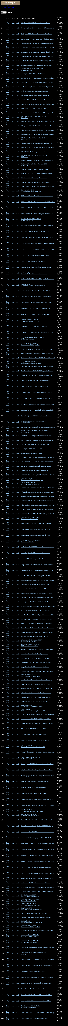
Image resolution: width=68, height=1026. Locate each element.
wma (13, 23)
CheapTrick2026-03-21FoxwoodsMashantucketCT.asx (36, 995)
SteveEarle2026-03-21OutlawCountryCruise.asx (35, 734)
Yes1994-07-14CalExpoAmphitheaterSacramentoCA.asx (37, 878)
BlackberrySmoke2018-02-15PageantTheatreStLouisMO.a (37, 615)
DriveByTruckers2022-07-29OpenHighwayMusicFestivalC (30, 895)
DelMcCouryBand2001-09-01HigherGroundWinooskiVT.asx (30, 904)
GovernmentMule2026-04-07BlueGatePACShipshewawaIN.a (31, 362)
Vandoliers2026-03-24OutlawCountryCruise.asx (35, 636)
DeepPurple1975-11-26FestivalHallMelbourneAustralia (37, 564)
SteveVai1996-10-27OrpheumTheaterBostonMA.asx (36, 435)
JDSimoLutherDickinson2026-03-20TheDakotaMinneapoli (38, 358)
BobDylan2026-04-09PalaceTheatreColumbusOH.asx (36, 34)
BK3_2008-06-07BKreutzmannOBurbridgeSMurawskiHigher (34, 710)
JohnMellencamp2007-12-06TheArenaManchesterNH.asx (37, 134)
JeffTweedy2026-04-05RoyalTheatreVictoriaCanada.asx (37, 196)
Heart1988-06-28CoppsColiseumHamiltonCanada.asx (36, 326)
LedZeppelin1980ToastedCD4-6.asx (31, 448)
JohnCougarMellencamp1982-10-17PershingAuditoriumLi (37, 147)
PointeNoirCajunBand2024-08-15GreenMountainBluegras (37, 496)
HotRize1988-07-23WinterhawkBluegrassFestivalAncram (37, 279)
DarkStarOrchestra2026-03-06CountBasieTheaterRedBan (37, 917)
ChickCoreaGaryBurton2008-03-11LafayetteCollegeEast (37, 977)
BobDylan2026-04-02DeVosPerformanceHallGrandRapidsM (33, 746)
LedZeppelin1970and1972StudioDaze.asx (33, 73)
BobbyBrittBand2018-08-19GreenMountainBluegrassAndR (30, 926)
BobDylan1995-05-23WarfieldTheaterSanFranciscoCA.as (37, 873)
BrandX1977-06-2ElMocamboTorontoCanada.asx (35, 610)
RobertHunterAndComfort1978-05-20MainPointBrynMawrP (31, 758)
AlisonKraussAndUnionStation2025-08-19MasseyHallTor (37, 714)
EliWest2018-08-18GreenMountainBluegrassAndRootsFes (37, 861)
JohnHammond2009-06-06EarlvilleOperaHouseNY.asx (36, 143)
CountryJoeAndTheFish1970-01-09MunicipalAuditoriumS (38, 947)
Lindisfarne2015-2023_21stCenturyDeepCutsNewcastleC (37, 43)
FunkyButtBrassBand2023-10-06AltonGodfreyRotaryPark (37, 849)
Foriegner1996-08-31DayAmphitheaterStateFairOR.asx (37, 688)
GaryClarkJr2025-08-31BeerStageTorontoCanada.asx (36, 684)
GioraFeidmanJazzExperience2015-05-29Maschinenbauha (37, 404)
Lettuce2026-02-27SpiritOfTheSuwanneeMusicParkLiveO (37, 47)
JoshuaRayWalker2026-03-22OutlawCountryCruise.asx (37, 671)
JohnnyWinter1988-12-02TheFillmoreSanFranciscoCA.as (37, 126)
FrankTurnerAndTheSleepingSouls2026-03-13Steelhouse (37, 838)
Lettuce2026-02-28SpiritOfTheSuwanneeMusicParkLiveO (37, 186)
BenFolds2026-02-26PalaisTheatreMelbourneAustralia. (37, 623)
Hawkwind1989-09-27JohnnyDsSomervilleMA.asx (35, 380)
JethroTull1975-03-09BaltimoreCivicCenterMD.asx (35, 182)
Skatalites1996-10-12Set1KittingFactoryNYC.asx (35, 658)
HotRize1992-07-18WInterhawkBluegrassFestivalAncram (37, 249)
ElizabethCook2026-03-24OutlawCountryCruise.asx (36, 693)
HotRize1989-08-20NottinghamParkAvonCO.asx (35, 255)
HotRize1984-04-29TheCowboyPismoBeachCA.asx (36, 302)
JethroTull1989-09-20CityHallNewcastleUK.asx (35, 781)
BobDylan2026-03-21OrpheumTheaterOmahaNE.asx (36, 1001)
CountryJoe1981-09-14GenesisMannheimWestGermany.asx (32, 479)
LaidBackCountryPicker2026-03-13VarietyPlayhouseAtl (37, 87)
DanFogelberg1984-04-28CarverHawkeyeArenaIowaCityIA (31, 921)
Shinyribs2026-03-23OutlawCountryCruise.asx (34, 654)
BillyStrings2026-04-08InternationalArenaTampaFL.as (36, 375)
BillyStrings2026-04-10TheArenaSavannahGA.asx (35, 23)
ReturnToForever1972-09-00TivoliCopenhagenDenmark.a (37, 349)
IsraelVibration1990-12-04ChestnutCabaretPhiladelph (36, 680)
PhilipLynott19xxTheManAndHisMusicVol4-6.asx (35, 529)
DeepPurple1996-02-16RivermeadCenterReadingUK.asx (37, 799)
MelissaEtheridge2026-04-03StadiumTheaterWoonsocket (37, 547)
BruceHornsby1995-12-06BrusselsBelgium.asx (34, 1018)
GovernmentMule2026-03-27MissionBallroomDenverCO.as (30, 814)
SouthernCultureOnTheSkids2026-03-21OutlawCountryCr (37, 649)
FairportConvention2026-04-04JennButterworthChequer (37, 509)
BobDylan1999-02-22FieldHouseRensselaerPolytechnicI (37, 867)
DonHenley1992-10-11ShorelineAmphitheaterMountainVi (37, 461)
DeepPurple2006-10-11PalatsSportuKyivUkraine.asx (36, 793)
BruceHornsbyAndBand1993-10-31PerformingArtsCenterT (30, 1006)
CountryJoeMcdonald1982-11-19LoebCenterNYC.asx (36, 593)
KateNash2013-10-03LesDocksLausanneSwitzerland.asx (37, 100)
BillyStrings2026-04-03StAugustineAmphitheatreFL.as (37, 723)
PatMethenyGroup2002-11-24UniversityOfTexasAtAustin (37, 28)
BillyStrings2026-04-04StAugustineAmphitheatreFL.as (37, 632)
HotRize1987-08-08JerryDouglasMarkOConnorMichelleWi (33, 284)
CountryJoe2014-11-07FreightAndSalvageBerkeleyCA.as (37, 474)
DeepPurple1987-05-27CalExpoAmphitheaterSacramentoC (32, 908)
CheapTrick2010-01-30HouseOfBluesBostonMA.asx (36, 983)
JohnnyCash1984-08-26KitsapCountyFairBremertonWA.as (38, 505)
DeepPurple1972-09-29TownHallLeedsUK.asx (34, 701)
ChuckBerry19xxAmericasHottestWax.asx (33, 971)
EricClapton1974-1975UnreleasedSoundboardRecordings (37, 855)
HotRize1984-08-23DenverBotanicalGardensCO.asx (36, 296)
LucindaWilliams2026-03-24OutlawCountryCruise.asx (36, 662)
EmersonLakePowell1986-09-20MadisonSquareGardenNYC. (30, 320)
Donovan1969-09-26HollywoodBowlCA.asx (34, 559)
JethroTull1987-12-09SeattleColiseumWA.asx (34, 787)
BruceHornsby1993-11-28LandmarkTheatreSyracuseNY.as (38, 606)
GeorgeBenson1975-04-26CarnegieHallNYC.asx (35, 584)
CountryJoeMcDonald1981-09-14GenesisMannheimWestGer (30, 518)
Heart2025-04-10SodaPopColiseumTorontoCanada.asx (36, 314)
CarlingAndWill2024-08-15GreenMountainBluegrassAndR (30, 483)
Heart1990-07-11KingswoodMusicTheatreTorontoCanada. (37, 308)
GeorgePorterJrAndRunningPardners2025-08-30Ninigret (37, 826)
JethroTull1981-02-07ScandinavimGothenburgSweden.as (37, 173)
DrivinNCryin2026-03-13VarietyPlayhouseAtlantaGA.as (37, 891)
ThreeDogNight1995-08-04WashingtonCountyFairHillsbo (37, 775)
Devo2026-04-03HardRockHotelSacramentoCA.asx (36, 466)
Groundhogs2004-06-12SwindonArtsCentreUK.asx (35, 553)
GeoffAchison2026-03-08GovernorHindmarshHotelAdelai (37, 832)
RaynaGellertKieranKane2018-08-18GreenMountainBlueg (37, 820)
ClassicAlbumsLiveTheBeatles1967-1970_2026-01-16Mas (38, 959)
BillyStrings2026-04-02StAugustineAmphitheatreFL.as (37, 770)
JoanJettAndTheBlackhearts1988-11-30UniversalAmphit (37, 160)
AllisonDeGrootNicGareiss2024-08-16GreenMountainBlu (37, 628)
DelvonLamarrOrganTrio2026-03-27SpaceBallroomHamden (31, 900)
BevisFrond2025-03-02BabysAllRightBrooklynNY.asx (36, 576)
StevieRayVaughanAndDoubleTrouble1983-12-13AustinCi (38, 427)
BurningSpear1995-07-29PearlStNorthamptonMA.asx (36, 602)
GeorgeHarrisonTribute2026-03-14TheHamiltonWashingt (37, 580)
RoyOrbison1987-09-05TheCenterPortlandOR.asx (35, 883)
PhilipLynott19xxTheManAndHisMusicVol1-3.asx (35, 535)
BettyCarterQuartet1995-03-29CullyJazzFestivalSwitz (36, 619)
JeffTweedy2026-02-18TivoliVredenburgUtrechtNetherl (37, 208)
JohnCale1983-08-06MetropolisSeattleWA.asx (34, 152)
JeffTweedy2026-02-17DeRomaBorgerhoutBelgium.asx (37, 213)
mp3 (17, 23)
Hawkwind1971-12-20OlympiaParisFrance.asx (34, 386)
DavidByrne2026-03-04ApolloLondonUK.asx (34, 913)
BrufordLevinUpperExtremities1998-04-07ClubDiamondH (38, 487)
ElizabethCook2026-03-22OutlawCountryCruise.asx (36, 697)
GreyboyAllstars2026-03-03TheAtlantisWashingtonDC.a (37, 392)
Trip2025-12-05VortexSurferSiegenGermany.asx (35, 728)
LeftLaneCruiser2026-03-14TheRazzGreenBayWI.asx (36, 65)
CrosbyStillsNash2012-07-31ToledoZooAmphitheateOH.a (37, 237)
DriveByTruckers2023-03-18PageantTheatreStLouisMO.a (37, 457)
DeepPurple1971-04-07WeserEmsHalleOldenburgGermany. (32, 705)
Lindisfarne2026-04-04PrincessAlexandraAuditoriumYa (37, 500)
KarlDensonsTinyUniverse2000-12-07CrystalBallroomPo (37, 104)
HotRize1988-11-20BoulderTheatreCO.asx (33, 261)
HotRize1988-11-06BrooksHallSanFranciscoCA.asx (36, 267)
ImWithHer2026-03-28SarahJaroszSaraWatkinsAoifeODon (32, 810)
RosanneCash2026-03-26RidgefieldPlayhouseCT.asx (36, 719)
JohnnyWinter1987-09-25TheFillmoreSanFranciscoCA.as (37, 130)
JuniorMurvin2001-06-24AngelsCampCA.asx (34, 108)
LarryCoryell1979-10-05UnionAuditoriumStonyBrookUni (37, 78)
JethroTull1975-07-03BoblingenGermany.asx (34, 178)
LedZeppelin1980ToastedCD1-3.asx (31, 453)
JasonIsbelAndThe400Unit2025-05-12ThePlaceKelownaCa (31, 219)
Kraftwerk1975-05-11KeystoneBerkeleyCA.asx (34, 91)
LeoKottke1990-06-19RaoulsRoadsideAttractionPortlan (37, 56)
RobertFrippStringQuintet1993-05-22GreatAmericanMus (37, 440)
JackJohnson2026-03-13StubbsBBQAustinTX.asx (35, 231)
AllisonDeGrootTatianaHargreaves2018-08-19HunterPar (37, 930)
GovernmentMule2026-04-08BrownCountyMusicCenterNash (31, 190)
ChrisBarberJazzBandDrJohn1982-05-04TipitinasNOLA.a (37, 597)
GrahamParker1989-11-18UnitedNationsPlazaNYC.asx (36, 398)
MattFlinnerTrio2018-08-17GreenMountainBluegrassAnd (37, 843)
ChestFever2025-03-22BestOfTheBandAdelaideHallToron (37, 570)
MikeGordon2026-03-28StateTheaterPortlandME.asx (36, 523)
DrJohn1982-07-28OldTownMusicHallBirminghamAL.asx (37, 887)
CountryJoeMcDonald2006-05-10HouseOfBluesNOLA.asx (30, 935)
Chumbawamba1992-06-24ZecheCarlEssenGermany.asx (37, 965)
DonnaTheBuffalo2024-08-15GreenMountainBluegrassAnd (30, 344)
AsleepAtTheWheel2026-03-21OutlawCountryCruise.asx (37, 752)
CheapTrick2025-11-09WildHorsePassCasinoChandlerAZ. (37, 805)
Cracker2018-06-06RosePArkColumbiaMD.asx (34, 589)
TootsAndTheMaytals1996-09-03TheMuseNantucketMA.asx (30, 645)
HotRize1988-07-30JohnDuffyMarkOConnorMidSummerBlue (34, 273)
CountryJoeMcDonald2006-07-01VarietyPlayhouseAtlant (37, 514)
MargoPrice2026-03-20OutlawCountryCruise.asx (35, 740)
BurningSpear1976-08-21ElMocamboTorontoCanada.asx (37, 764)
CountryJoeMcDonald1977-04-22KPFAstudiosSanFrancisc (30, 941)
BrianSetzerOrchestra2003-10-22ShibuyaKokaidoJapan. (37, 371)
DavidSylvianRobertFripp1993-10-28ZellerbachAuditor (37, 366)
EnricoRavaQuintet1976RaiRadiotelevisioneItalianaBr (36, 416)
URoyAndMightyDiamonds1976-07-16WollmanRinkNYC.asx (31, 640)
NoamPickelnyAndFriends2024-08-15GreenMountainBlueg (31, 541)
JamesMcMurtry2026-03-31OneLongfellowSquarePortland (30, 675)
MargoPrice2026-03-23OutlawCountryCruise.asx (35, 667)
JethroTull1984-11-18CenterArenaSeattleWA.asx (35, 169)
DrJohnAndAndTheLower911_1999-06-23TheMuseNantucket (32, 338)
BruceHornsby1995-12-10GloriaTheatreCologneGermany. (37, 1012)
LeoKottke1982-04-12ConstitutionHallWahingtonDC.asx (37, 60)
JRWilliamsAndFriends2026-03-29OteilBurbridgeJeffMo (37, 113)
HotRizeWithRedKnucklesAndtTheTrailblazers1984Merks (37, 243)
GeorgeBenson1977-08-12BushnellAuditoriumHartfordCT (37, 410)
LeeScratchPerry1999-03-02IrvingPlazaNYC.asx (35, 444)
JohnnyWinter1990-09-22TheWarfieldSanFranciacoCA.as (37, 121)
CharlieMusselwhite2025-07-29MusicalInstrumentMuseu (37, 989)
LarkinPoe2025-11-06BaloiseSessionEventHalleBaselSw (37, 82)
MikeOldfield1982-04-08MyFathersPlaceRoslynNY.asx (37, 353)
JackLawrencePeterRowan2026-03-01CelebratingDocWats (37, 225)
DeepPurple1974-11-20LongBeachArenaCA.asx (35, 470)
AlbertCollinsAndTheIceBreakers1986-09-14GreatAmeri (37, 492)
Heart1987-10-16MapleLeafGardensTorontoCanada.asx (37, 332)
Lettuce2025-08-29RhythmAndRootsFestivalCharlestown (37, 52)
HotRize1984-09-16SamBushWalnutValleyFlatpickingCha (37, 291)
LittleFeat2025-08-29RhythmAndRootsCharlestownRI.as (37, 39)
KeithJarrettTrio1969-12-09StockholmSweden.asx (35, 95)
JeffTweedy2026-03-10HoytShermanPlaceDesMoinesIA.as (38, 202)
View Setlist (7, 22)
